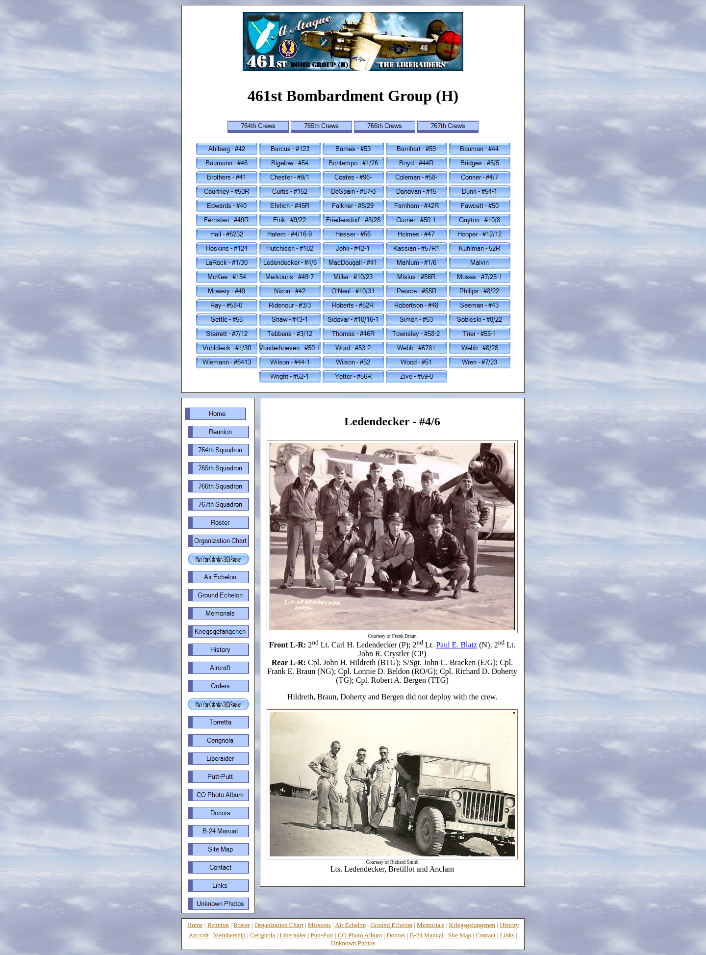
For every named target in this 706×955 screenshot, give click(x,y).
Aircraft (199, 935)
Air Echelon (350, 925)
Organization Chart (278, 925)
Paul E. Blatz (456, 645)
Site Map (459, 935)
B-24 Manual (427, 935)
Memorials (430, 925)
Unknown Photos (353, 943)
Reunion (218, 925)
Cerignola (262, 935)
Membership (229, 935)
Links (507, 935)
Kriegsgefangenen (472, 925)
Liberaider (292, 935)
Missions (319, 925)
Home (195, 925)
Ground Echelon (391, 925)
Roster (241, 925)
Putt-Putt (322, 935)
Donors (395, 935)
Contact (485, 935)
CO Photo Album (360, 935)
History (509, 925)
